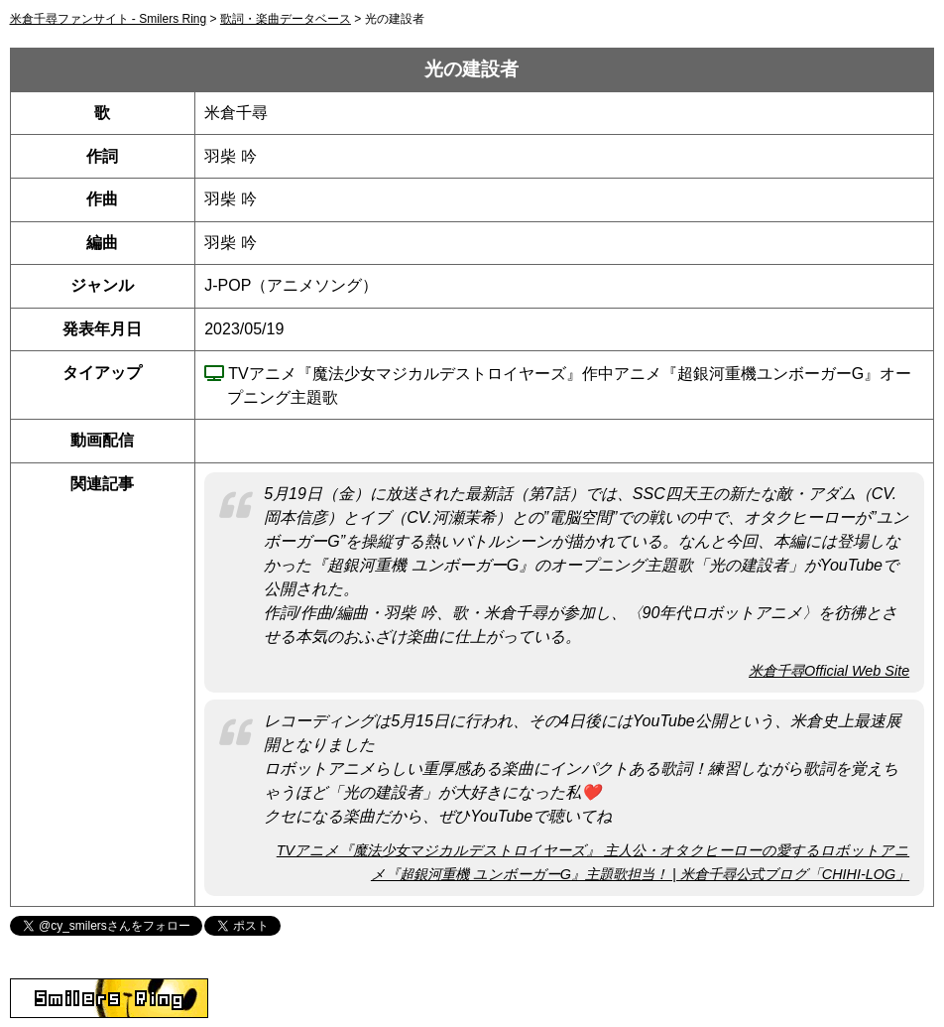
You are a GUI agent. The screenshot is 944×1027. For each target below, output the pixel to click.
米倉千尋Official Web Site (829, 671)
